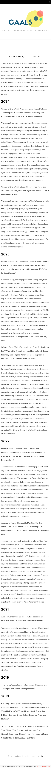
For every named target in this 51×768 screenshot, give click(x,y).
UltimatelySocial (43, 766)
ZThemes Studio (36, 756)
